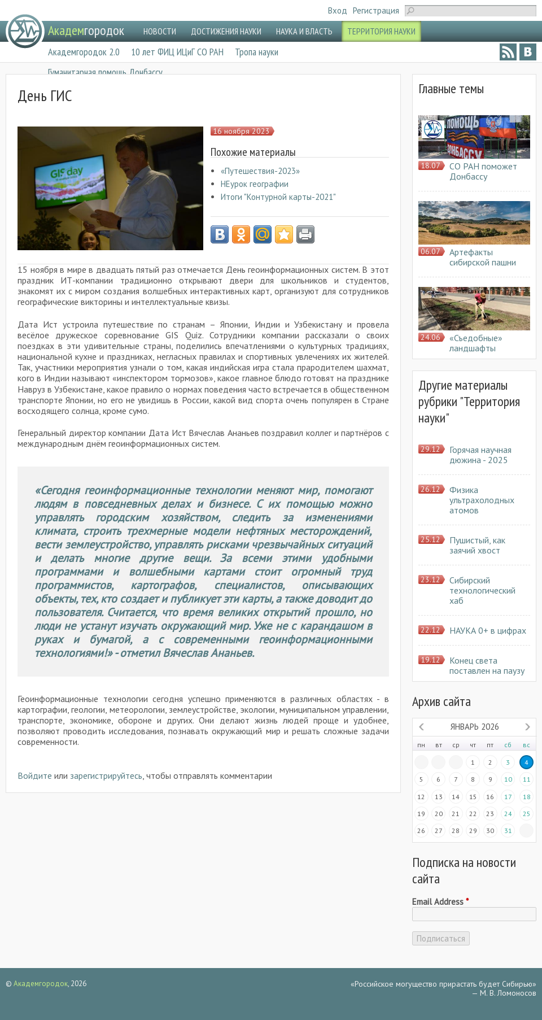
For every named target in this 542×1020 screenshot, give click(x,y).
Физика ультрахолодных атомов (481, 500)
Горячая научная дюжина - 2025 (480, 454)
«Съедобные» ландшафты (475, 343)
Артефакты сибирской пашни (482, 257)
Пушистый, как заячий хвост (477, 545)
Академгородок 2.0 (84, 51)
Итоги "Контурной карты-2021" (278, 196)
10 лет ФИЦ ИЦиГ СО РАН (177, 51)
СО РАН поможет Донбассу (483, 171)
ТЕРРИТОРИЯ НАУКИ (381, 31)
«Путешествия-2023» (260, 170)
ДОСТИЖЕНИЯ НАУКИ (226, 31)
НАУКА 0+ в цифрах (487, 630)
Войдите (35, 775)
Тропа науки (256, 51)
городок (86, 30)
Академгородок (41, 983)
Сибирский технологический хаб (482, 590)
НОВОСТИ (159, 31)
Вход (337, 10)
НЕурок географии (255, 183)
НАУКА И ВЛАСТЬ (304, 31)
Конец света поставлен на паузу (486, 665)
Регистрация (376, 10)
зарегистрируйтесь (106, 775)
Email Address (440, 902)
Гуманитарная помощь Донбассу (105, 72)
